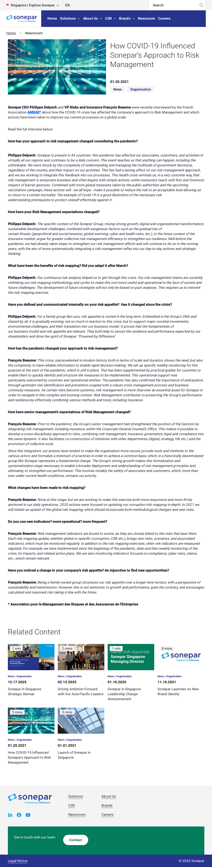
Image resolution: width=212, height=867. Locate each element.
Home (11, 33)
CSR (71, 805)
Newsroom (77, 814)
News (117, 89)
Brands (107, 805)
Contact (75, 840)
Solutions (75, 796)
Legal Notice (18, 861)
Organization (140, 89)
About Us (108, 796)
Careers (107, 814)
